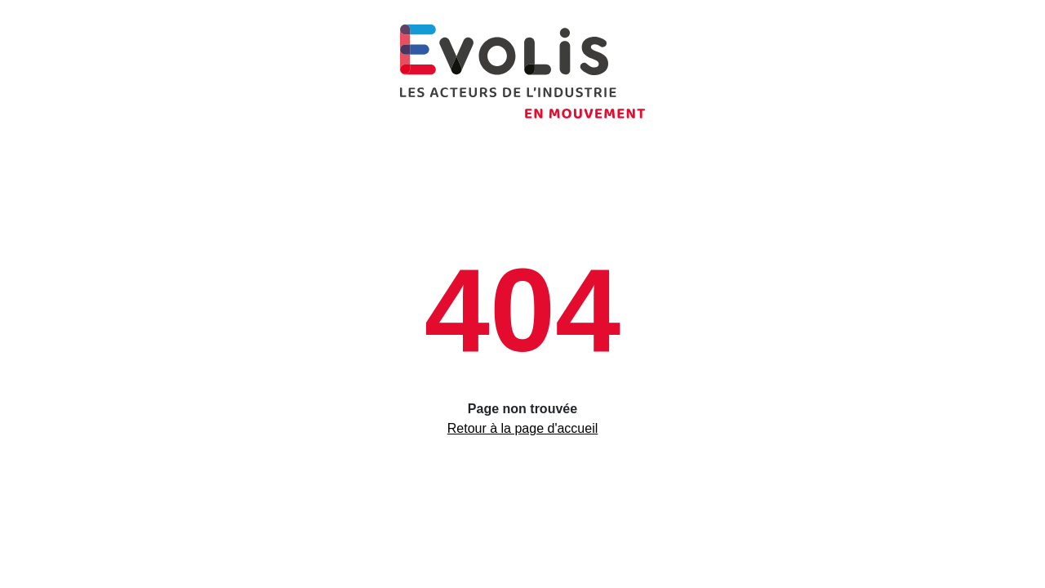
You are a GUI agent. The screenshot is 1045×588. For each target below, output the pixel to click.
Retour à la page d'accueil (522, 428)
